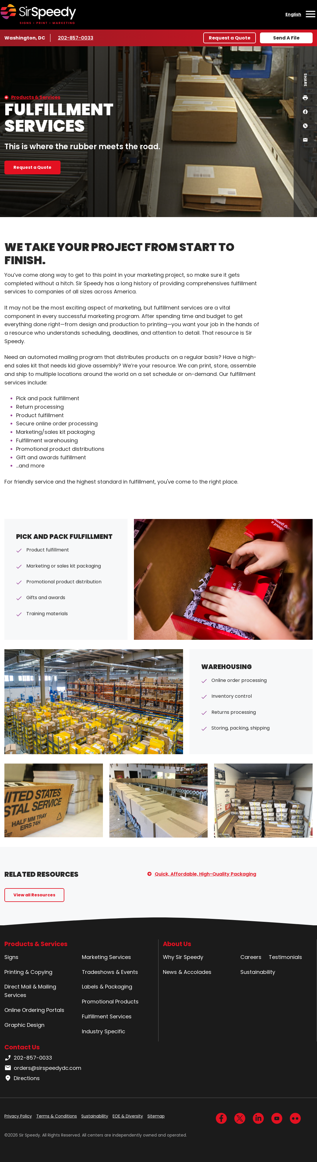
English (293, 14)
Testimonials (285, 957)
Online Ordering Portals (34, 1010)
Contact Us (22, 1047)
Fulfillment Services (107, 1016)
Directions (22, 1078)
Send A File (286, 38)
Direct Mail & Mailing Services (30, 991)
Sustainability (257, 972)
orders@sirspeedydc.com (42, 1068)
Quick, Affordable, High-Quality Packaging (205, 874)
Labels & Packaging (107, 986)
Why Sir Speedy (183, 957)
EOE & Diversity (128, 1116)
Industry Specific (103, 1031)
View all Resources (34, 895)
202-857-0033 (75, 37)
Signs (11, 957)
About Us (177, 944)
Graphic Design (24, 1025)
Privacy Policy (18, 1116)
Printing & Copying (28, 972)
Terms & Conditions (56, 1116)
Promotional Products (110, 1001)
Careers (250, 957)
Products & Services (35, 97)
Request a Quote (229, 38)
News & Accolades (187, 972)
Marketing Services (106, 957)
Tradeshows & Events (110, 972)
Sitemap (156, 1116)
